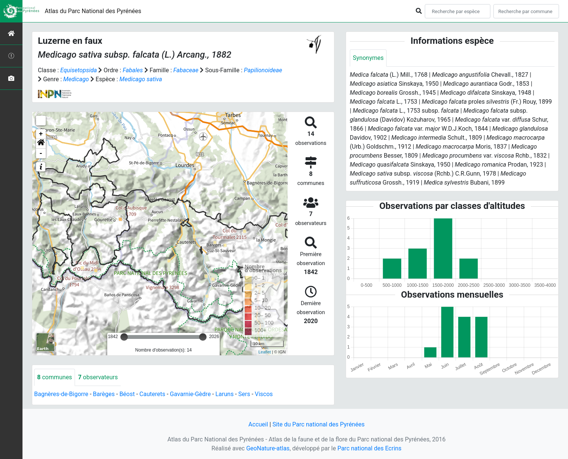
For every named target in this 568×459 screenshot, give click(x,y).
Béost (127, 394)
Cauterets (152, 394)
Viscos (264, 394)
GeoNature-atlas (268, 448)
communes (54, 377)
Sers (244, 394)
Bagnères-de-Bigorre (61, 394)
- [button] (41, 153)
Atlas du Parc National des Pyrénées (93, 11)
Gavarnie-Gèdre (190, 394)
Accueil (258, 424)
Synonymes (368, 57)
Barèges (104, 394)
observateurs (98, 377)
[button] (41, 144)
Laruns (224, 394)
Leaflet (264, 352)
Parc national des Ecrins (369, 448)
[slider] (124, 337)
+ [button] (41, 134)
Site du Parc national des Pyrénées (319, 424)
